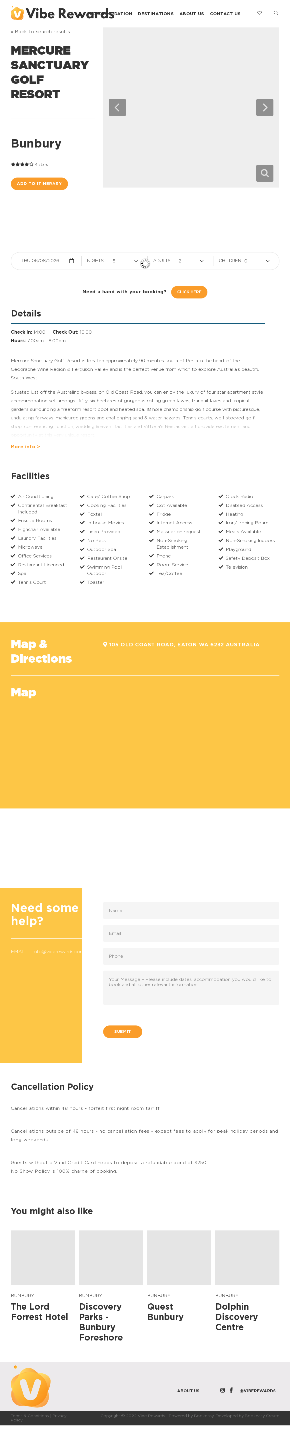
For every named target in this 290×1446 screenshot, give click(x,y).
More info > (25, 447)
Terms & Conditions (30, 1416)
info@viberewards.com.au (61, 951)
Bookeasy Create (262, 1416)
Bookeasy (204, 1416)
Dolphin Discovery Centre (236, 1317)
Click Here (189, 292)
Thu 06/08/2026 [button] (40, 261)
